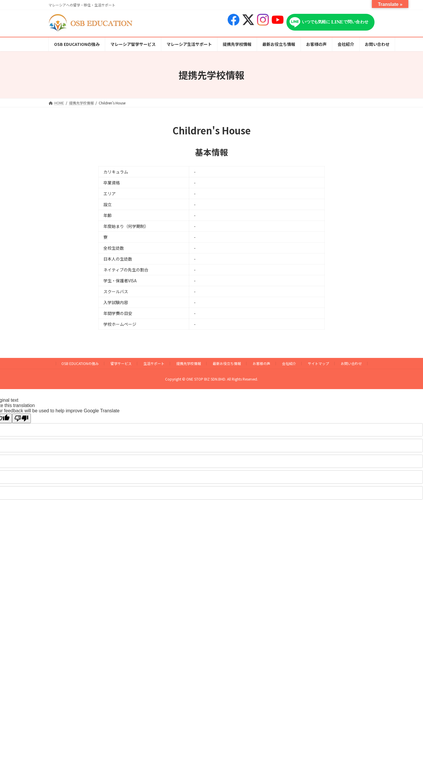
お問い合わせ (351, 363)
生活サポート (153, 363)
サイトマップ (318, 363)
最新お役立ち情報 (227, 363)
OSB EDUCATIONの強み (80, 363)
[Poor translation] (21, 418)
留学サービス (121, 363)
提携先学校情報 (188, 363)
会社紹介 (289, 363)
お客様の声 (261, 363)
